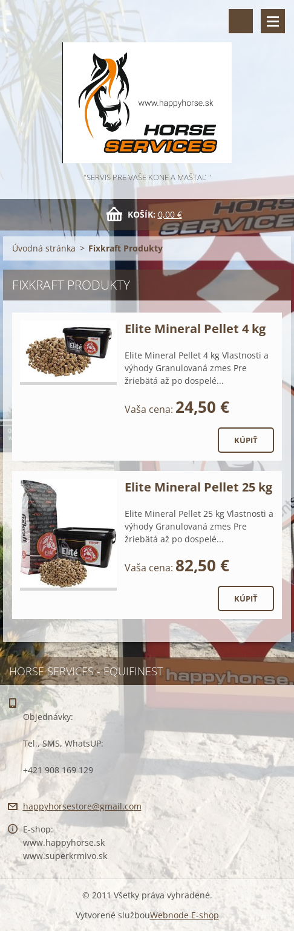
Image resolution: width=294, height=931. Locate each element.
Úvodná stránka (44, 248)
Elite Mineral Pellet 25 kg (198, 487)
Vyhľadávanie (241, 21)
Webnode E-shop (184, 915)
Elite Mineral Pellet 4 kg (195, 328)
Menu (273, 21)
